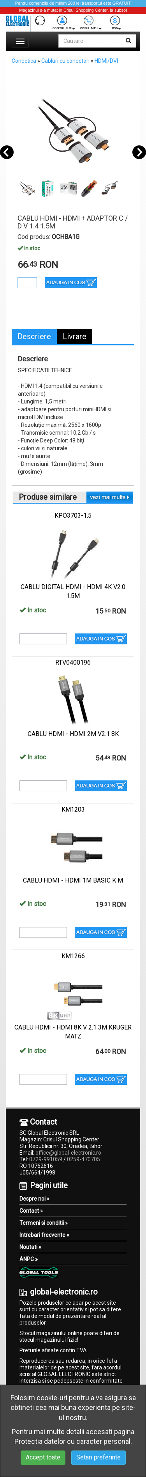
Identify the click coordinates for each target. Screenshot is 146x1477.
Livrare (74, 336)
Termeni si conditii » (43, 1223)
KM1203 (73, 809)
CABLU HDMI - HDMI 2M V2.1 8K (73, 734)
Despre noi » (34, 1199)
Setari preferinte (98, 1457)
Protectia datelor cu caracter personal (72, 1441)
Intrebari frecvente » (44, 1235)
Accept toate (43, 1457)
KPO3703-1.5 (73, 515)
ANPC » (28, 1259)
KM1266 (73, 956)
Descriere (34, 336)
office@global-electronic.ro (68, 1153)
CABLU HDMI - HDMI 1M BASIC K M (73, 880)
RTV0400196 (73, 662)
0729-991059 (45, 1159)
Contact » (31, 1211)
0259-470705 (83, 1159)
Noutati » (30, 1247)
